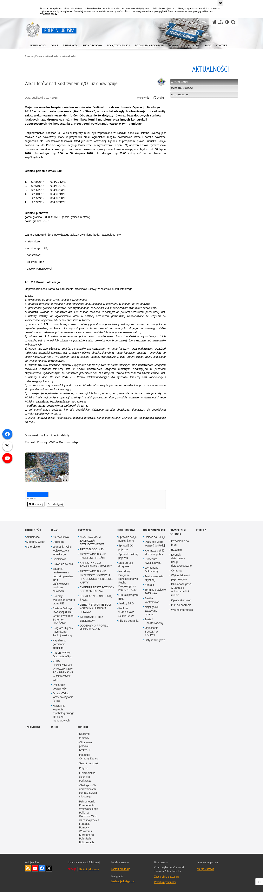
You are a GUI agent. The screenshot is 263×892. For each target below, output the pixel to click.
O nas (54, 530)
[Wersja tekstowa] (227, 22)
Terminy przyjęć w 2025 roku (155, 591)
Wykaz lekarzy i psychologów (180, 577)
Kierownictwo (61, 537)
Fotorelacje (179, 94)
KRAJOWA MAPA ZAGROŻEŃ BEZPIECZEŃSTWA (92, 540)
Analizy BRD (126, 603)
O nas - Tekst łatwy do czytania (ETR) (63, 697)
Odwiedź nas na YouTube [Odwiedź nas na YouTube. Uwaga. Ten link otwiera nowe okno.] (35, 868)
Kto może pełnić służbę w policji (154, 552)
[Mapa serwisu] (220, 22)
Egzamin (176, 549)
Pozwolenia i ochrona (178, 532)
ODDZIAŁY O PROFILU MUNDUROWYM (94, 627)
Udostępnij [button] (36, 504)
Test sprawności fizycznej (154, 578)
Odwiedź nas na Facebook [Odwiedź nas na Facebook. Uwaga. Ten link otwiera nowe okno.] (42, 868)
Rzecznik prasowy (84, 735)
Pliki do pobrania (128, 620)
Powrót (143, 97)
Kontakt (149, 584)
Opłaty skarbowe (181, 600)
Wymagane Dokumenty (152, 569)
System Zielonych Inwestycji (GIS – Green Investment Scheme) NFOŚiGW (63, 616)
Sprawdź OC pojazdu (126, 547)
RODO (54, 727)
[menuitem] (38, 45)
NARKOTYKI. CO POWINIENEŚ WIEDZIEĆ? (96, 564)
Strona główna (33, 56)
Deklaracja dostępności (60, 686)
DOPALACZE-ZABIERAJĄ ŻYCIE (96, 598)
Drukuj (159, 97)
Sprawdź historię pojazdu (128, 556)
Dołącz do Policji (154, 530)
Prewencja (85, 530)
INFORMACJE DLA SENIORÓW (91, 618)
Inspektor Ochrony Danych (89, 756)
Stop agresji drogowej (125, 564)
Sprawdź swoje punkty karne (127, 538)
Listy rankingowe (155, 640)
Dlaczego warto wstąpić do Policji (155, 543)
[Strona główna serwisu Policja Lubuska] (214, 22)
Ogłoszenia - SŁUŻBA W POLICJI (152, 631)
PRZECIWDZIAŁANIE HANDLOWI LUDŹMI (93, 556)
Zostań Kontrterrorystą (154, 621)
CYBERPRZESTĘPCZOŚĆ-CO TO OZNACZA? (97, 589)
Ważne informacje (182, 609)
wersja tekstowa (205, 869)
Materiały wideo (182, 88)
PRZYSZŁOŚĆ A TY (92, 549)
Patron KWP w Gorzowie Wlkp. (62, 654)
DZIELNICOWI (32, 727)
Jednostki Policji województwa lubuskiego (62, 550)
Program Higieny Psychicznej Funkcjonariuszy (63, 632)
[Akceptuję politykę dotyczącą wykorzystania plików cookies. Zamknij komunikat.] (220, 3)
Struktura (58, 541)
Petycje (83, 768)
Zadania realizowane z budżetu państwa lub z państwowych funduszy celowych (63, 580)
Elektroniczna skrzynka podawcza (87, 776)
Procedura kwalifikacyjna (153, 561)
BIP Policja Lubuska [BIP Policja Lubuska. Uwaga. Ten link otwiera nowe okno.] (89, 869)
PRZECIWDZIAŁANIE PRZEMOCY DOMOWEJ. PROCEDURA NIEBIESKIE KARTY (96, 577)
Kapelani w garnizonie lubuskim (59, 644)
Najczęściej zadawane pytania (152, 610)
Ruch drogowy (126, 530)
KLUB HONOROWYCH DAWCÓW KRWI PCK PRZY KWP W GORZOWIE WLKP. (63, 671)
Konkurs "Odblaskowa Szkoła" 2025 (126, 612)
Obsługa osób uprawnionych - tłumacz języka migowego (88, 791)
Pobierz (201, 530)
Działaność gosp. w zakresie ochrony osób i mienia (181, 590)
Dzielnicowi (59, 559)
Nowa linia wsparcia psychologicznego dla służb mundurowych (63, 713)
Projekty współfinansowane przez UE (64, 600)
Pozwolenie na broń (180, 543)
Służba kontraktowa (152, 600)
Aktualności (52, 56)
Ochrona (176, 570)
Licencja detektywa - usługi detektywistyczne (181, 560)
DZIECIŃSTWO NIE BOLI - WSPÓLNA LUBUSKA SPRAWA (96, 608)
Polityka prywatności (165, 882)
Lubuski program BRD (128, 596)
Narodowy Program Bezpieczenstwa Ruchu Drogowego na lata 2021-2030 (128, 580)
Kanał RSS (28, 868)
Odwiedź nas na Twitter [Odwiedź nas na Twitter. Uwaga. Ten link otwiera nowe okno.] (49, 868)
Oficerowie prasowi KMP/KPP (85, 746)
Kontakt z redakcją (120, 869)
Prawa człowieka (63, 563)
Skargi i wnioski (88, 763)
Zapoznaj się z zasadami (166, 876)
